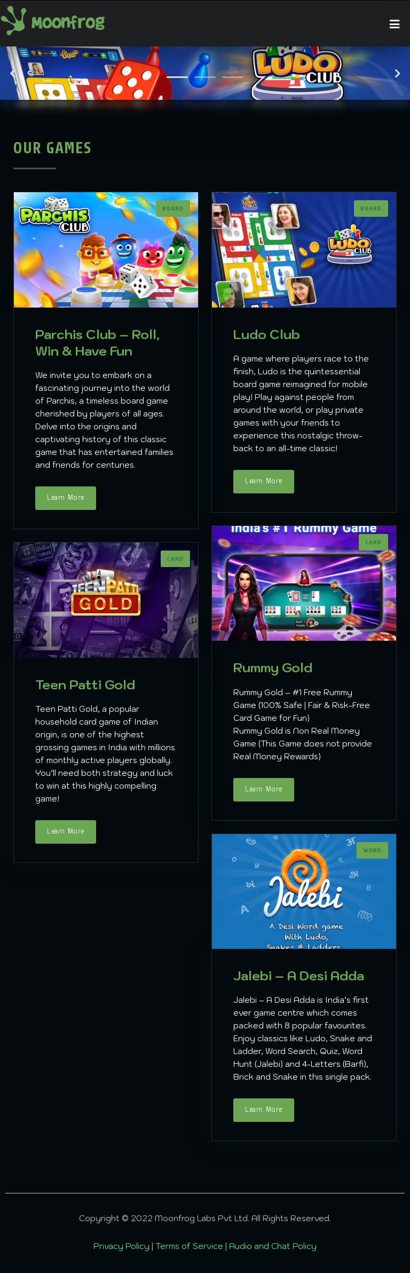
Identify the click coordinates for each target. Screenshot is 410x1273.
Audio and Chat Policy (273, 1246)
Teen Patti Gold (85, 684)
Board (173, 209)
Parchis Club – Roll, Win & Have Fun (97, 342)
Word (372, 850)
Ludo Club (266, 334)
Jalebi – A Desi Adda (298, 975)
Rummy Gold (272, 667)
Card (373, 542)
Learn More (65, 498)
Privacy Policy (122, 1246)
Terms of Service (190, 1246)
